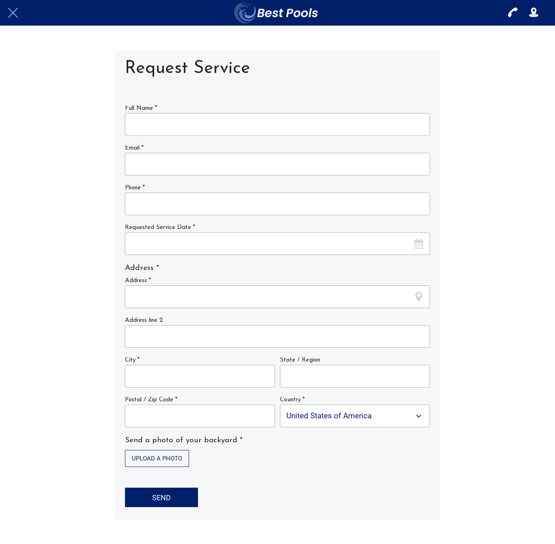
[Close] (13, 13)
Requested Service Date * (160, 228)
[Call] (513, 13)
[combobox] (347, 415)
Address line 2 (144, 320)
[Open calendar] (419, 243)
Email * (134, 148)
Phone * (135, 188)
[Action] (534, 13)
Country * (292, 400)
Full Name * (141, 108)
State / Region (300, 360)
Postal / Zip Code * (151, 400)
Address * (138, 281)
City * (132, 360)
